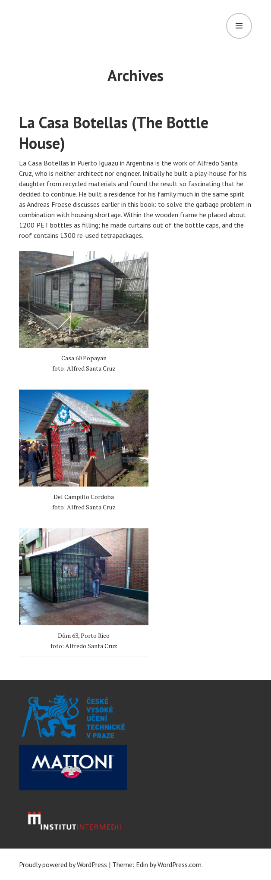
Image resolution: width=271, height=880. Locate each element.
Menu (239, 26)
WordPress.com (180, 864)
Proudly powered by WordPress (63, 864)
